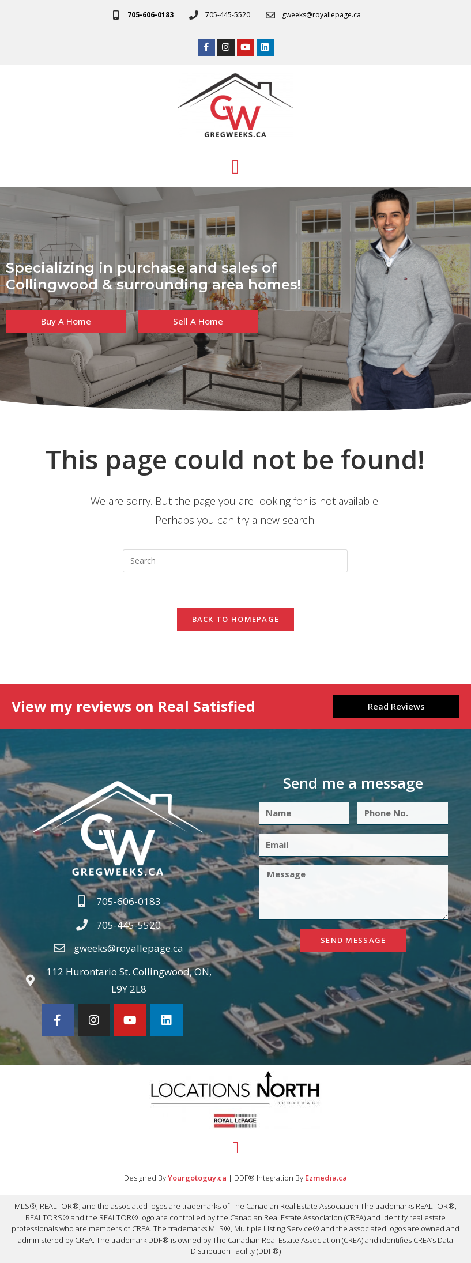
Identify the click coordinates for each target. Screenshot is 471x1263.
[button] (235, 167)
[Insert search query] (235, 560)
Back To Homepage (236, 619)
